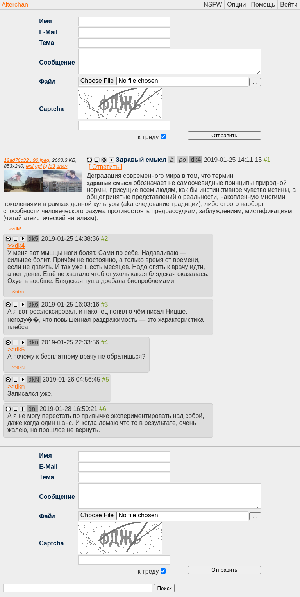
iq (45, 166)
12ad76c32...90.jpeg (26, 160)
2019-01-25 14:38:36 (71, 238)
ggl (38, 166)
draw (62, 166)
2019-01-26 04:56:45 (72, 379)
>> (15, 228)
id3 (51, 166)
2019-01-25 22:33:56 (71, 342)
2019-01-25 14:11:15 (234, 159)
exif (30, 166)
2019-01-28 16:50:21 (69, 408)
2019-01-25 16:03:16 (71, 304)
